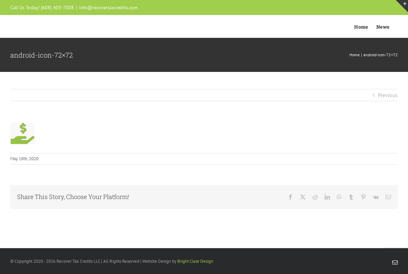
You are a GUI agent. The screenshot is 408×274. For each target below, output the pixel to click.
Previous (388, 95)
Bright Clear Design (195, 261)
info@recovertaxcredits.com (108, 7)
